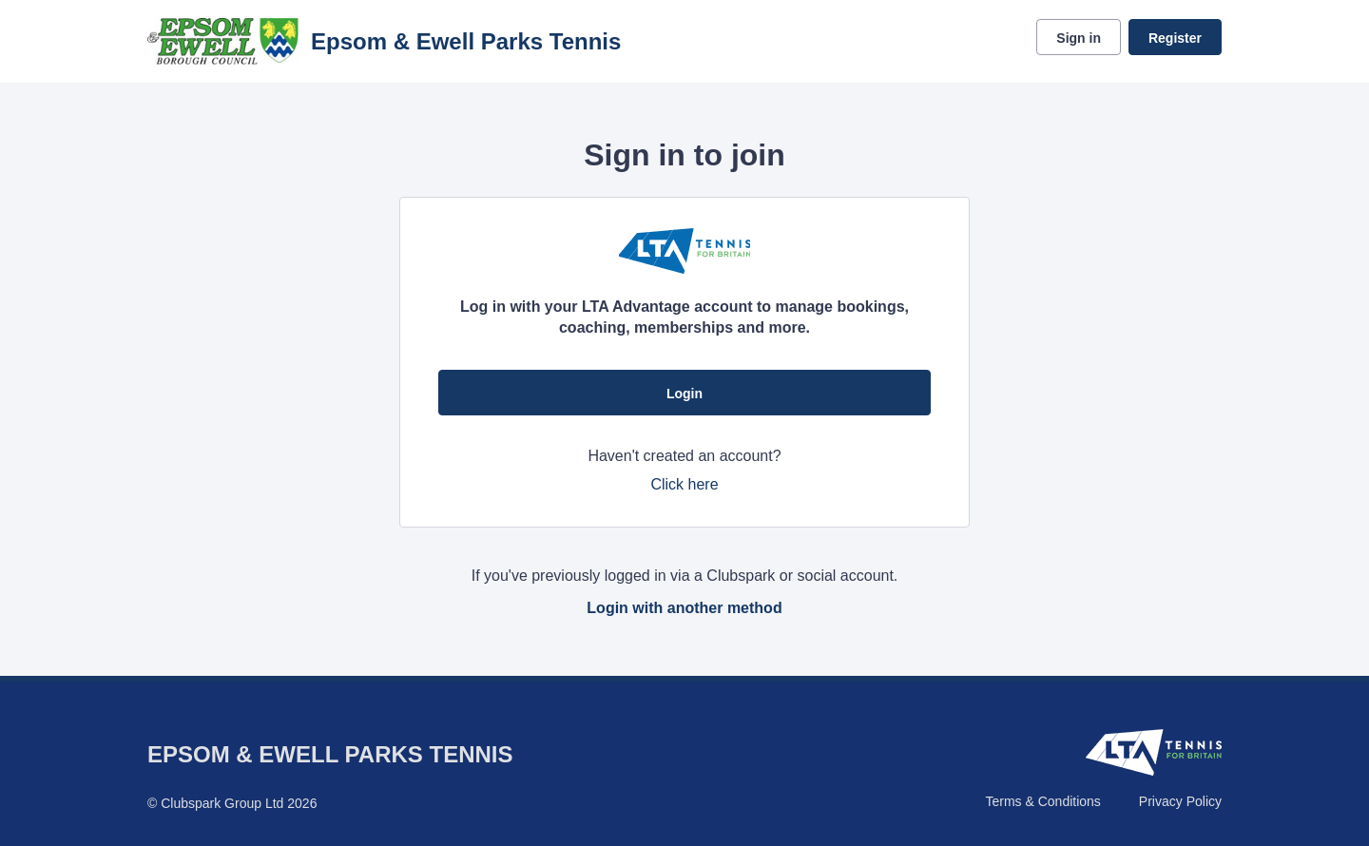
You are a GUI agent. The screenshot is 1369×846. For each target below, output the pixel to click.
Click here (684, 484)
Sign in (1078, 38)
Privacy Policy (1180, 801)
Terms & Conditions (1042, 801)
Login (684, 393)
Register (1175, 38)
